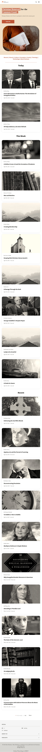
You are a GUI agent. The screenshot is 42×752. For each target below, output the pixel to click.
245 (25, 715)
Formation (23, 57)
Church (11, 57)
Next (30, 715)
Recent (6, 57)
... (23, 715)
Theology (35, 57)
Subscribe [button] (8, 21)
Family (29, 57)
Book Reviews (25, 59)
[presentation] (39, 2)
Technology (16, 59)
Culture (16, 57)
